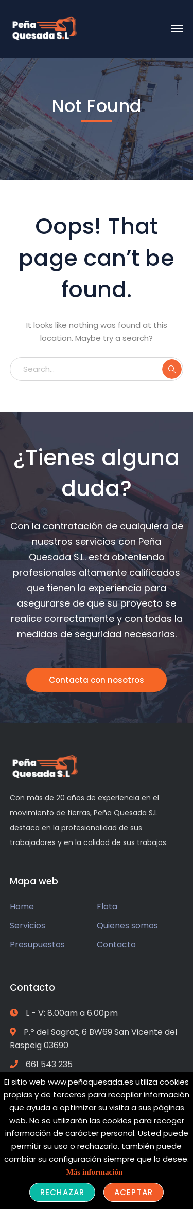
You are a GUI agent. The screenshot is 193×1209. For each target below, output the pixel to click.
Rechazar (62, 1192)
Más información (94, 1172)
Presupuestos (37, 944)
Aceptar (133, 1192)
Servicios (27, 925)
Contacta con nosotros (96, 679)
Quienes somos (127, 925)
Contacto (116, 944)
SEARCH (172, 369)
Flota (107, 906)
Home (22, 906)
